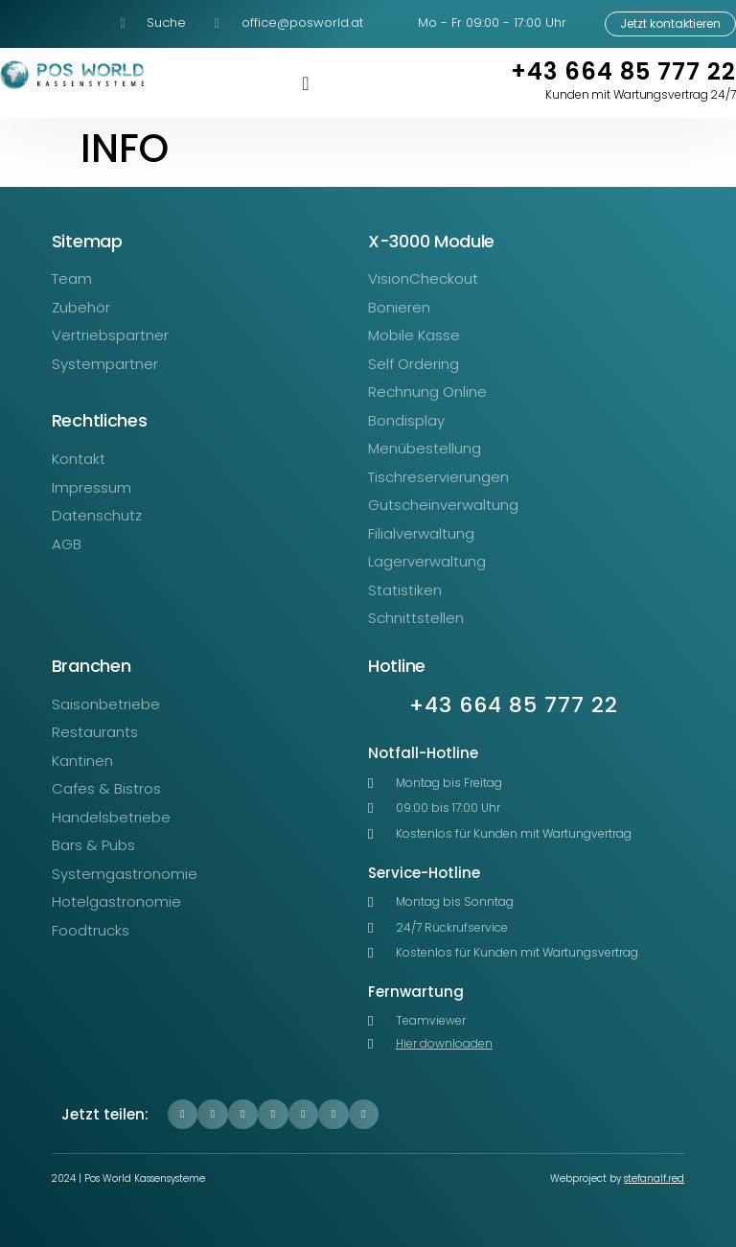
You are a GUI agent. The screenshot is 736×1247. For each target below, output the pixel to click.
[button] (183, 1114)
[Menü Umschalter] (305, 83)
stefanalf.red (654, 1178)
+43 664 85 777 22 (623, 71)
